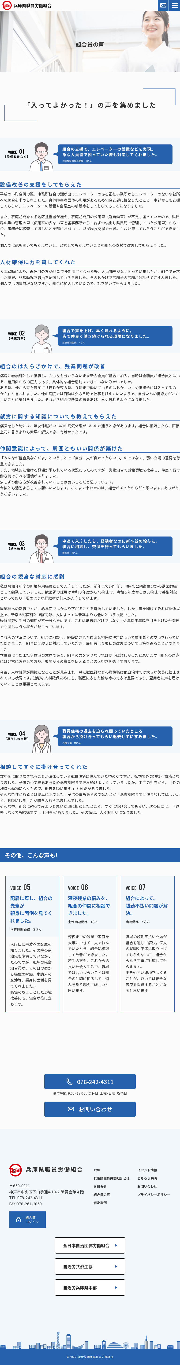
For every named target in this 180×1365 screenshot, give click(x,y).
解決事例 (100, 1202)
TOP (97, 1170)
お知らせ (100, 1186)
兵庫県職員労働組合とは (112, 1178)
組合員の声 (102, 1194)
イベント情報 (147, 1170)
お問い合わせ (90, 1109)
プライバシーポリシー (153, 1194)
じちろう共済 (147, 1178)
